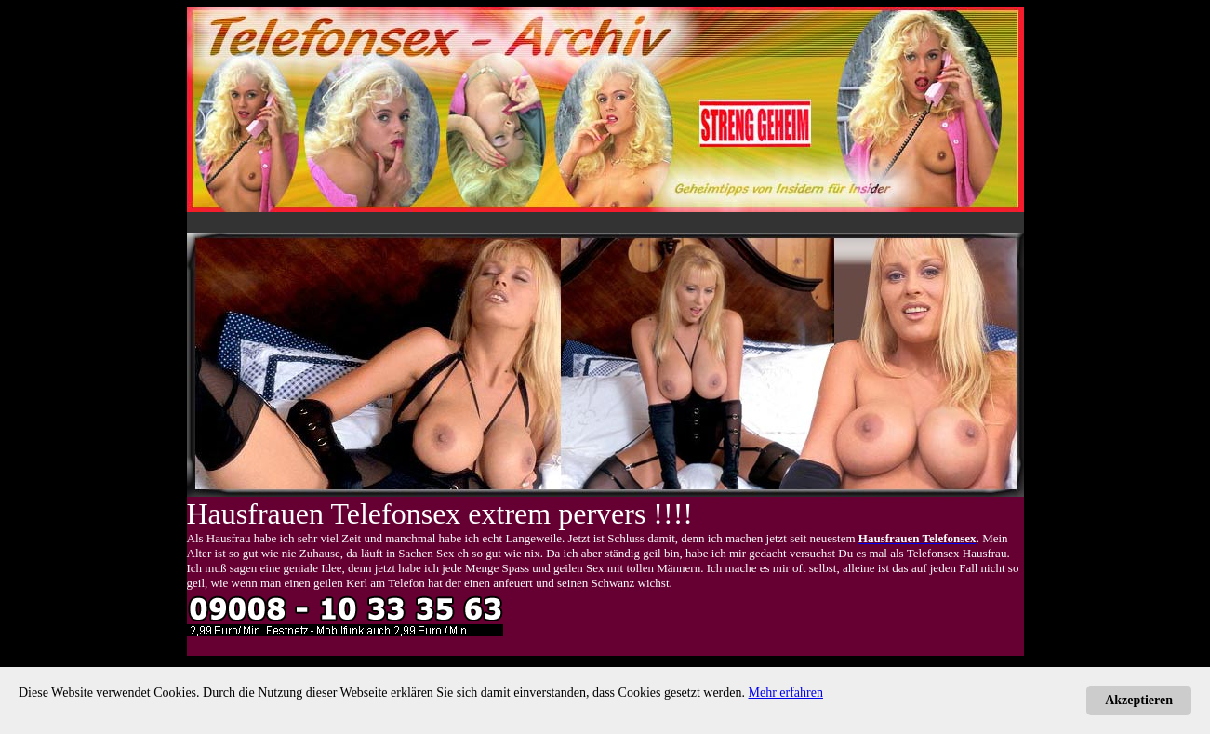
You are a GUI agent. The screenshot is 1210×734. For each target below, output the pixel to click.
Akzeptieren (1139, 700)
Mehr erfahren (786, 693)
